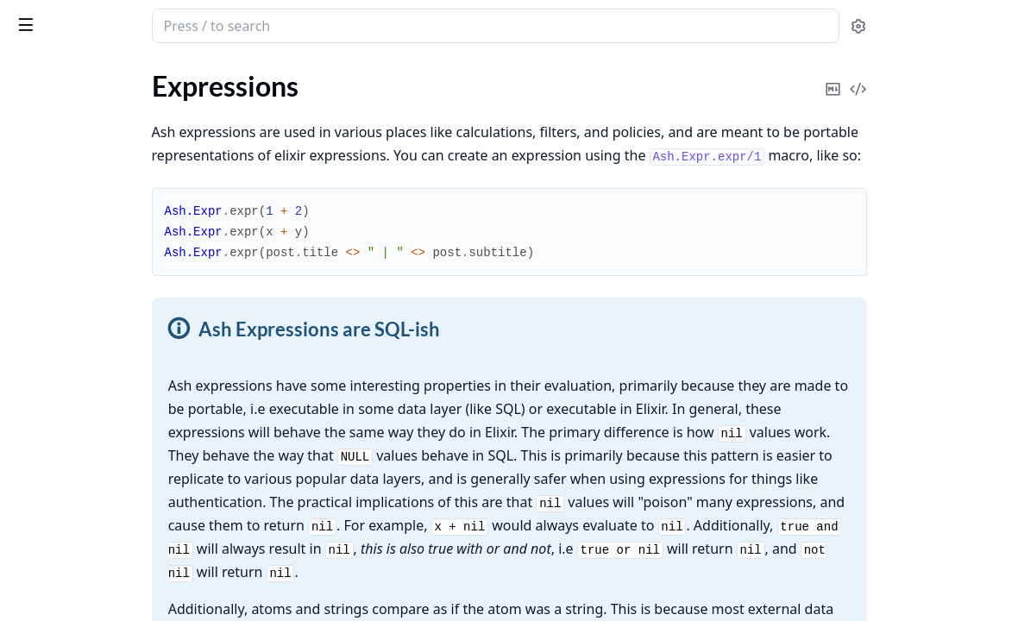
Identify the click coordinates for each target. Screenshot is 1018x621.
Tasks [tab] (196, 73)
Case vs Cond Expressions (107, 497)
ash (73, 19)
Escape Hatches (76, 352)
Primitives (60, 331)
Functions (60, 187)
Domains (39, 585)
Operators (61, 166)
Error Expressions (82, 518)
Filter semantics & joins (98, 435)
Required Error (74, 207)
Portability (62, 456)
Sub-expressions (79, 290)
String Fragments (81, 249)
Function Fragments (90, 269)
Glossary (38, 112)
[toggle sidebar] (236, 24)
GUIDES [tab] (34, 73)
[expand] (241, 93)
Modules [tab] (111, 73)
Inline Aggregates (82, 373)
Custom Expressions (91, 414)
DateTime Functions (90, 311)
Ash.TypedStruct (61, 89)
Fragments (62, 228)
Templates (60, 394)
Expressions (48, 136)
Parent (50, 476)
